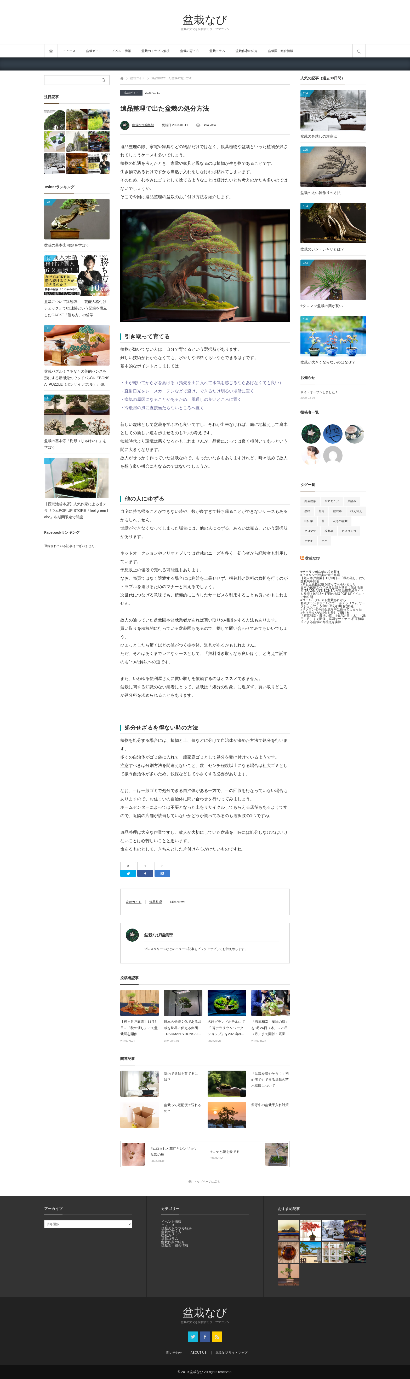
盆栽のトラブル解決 (155, 51)
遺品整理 (155, 902)
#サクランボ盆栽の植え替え (320, 572)
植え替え (356, 511)
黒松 (307, 511)
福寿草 (328, 530)
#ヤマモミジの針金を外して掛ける (324, 612)
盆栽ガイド (94, 51)
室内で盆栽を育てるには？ (181, 1077)
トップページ (51, 50)
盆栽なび (205, 19)
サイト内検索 (359, 50)
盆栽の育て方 (189, 51)
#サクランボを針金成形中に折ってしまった (331, 609)
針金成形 (310, 501)
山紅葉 (308, 521)
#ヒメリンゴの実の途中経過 (320, 575)
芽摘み (352, 501)
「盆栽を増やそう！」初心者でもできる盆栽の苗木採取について (270, 1080)
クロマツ (310, 530)
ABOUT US (199, 1352)
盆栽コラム (217, 51)
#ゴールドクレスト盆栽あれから (323, 600)
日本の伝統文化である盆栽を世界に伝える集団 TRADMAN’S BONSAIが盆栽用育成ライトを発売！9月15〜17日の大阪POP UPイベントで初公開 (182, 1028)
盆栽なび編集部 (143, 125)
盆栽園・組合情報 (280, 51)
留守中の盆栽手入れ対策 (270, 1105)
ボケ (324, 540)
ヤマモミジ (331, 501)
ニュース (69, 51)
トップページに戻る (207, 1181)
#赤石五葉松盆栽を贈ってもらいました (328, 584)
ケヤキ (308, 540)
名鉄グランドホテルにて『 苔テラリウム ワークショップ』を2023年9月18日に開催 (226, 1028)
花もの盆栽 (340, 521)
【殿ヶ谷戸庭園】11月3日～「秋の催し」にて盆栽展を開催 (139, 1028)
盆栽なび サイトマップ (231, 1352)
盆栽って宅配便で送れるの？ (182, 1108)
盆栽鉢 (337, 511)
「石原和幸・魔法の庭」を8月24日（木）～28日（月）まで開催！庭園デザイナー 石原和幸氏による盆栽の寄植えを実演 (270, 1028)
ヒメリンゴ (349, 530)
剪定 (321, 511)
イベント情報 (121, 51)
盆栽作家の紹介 (247, 51)
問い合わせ (174, 1352)
